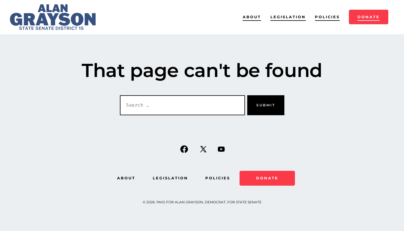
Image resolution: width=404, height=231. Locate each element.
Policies (327, 17)
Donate (368, 17)
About (252, 17)
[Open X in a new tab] (203, 149)
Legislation (288, 17)
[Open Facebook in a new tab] (184, 149)
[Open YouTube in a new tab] (221, 149)
